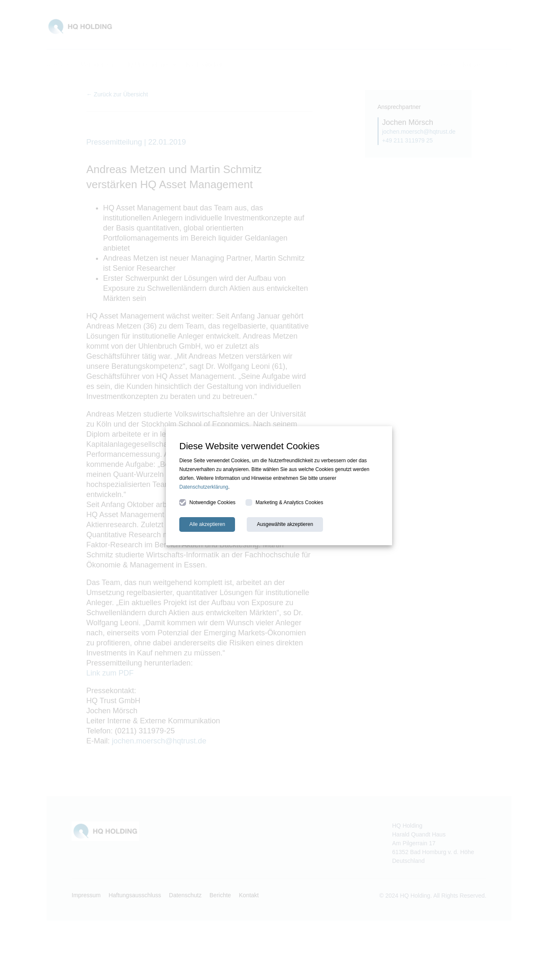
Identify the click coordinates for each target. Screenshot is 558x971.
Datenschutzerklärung (203, 487)
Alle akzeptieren (207, 524)
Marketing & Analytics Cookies (284, 502)
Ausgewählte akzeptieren (285, 524)
